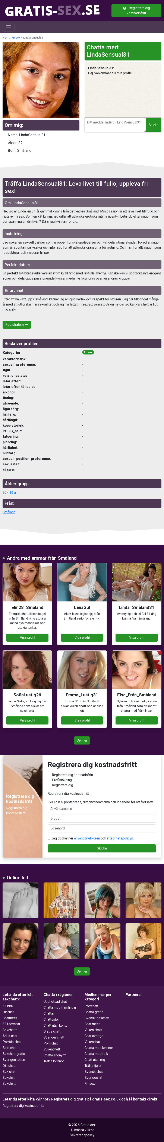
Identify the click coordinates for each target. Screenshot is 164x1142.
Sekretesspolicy (82, 1135)
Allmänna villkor (82, 1130)
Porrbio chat (12, 1042)
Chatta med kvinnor (99, 1048)
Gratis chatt (52, 1031)
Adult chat (10, 1036)
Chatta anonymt (55, 1055)
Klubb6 (8, 1006)
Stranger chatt (54, 1037)
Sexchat (9, 1078)
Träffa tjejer (93, 1066)
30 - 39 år (10, 493)
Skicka (153, 125)
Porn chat (51, 1043)
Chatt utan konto (55, 1025)
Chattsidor (51, 1019)
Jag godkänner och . (91, 838)
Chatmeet (10, 1018)
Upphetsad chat (55, 1002)
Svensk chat (94, 1072)
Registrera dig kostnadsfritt (136, 10)
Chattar (49, 1013)
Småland (9, 512)
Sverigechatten (14, 1060)
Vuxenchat (92, 1042)
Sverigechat (93, 1078)
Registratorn (16, 325)
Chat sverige (94, 1036)
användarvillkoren (87, 838)
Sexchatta (10, 1030)
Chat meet (92, 1024)
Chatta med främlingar (60, 1008)
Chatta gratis (94, 1012)
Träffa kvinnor (54, 1061)
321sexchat (11, 1024)
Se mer (82, 740)
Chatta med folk (96, 1054)
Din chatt (9, 1066)
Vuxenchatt (52, 1049)
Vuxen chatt (93, 1030)
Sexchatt (9, 1084)
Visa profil (27, 638)
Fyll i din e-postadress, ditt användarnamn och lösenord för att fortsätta (102, 806)
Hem (5, 37)
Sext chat (9, 1048)
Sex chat (9, 1072)
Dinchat (8, 1012)
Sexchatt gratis (14, 1054)
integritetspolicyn (120, 838)
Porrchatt (91, 1006)
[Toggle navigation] (9, 27)
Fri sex (16, 37)
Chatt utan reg (95, 1060)
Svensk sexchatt (97, 1018)
